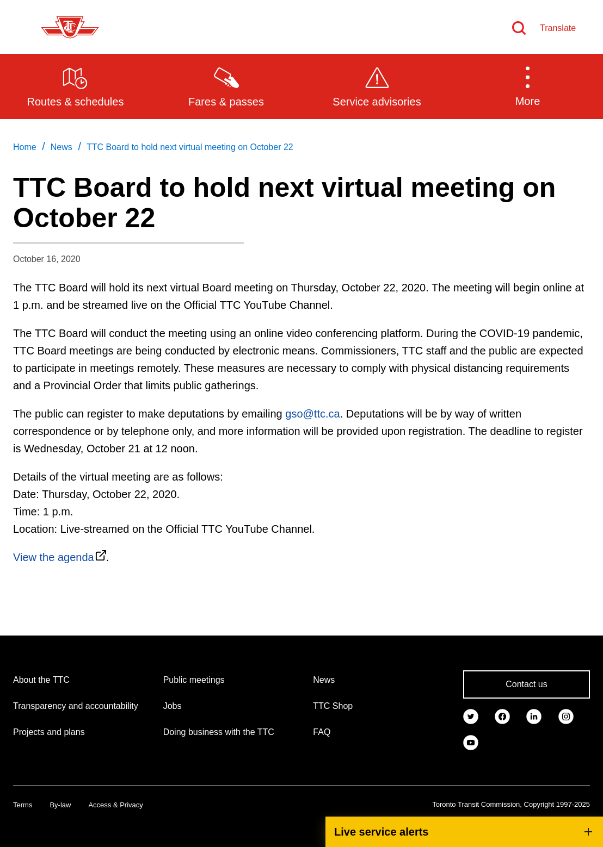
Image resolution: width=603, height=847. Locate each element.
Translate (558, 28)
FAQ (321, 732)
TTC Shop (333, 706)
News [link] (61, 147)
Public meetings (194, 679)
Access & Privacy (115, 805)
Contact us (526, 684)
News (324, 679)
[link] (470, 716)
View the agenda (53, 557)
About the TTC (41, 679)
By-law (60, 805)
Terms (22, 805)
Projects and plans (49, 732)
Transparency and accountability (75, 706)
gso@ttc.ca (312, 414)
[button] (527, 86)
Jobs (172, 706)
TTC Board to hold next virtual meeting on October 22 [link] (190, 147)
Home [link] (24, 147)
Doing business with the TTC (218, 732)
